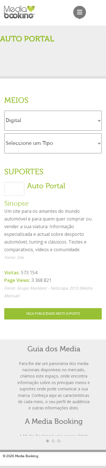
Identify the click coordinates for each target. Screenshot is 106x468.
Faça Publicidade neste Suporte (53, 314)
